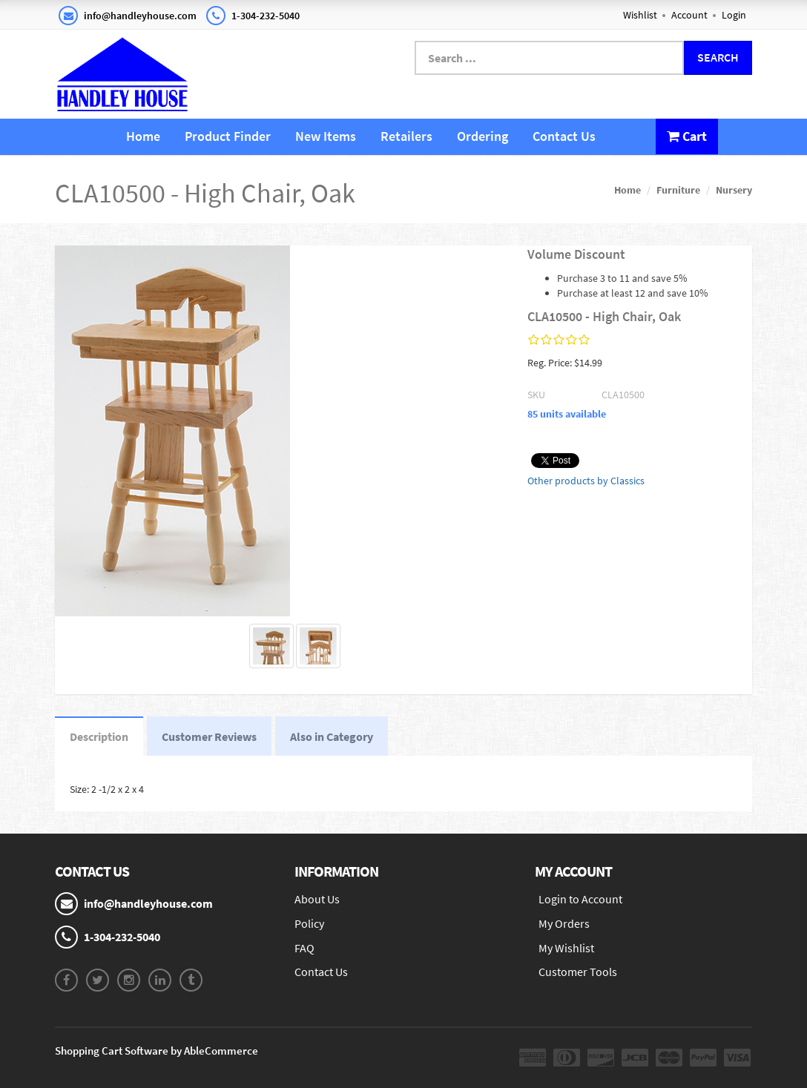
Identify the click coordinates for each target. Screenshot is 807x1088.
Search (718, 57)
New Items (325, 136)
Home (143, 136)
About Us (317, 898)
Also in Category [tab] (331, 736)
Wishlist (640, 15)
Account (689, 15)
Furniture (678, 190)
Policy (309, 923)
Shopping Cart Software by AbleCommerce (156, 1051)
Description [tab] (99, 736)
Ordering (482, 136)
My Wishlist (566, 947)
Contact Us (564, 136)
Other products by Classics (586, 480)
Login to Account (580, 898)
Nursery (734, 190)
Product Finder (228, 136)
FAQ (304, 947)
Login (734, 15)
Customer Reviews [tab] (209, 736)
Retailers (406, 136)
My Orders (564, 923)
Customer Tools (577, 971)
